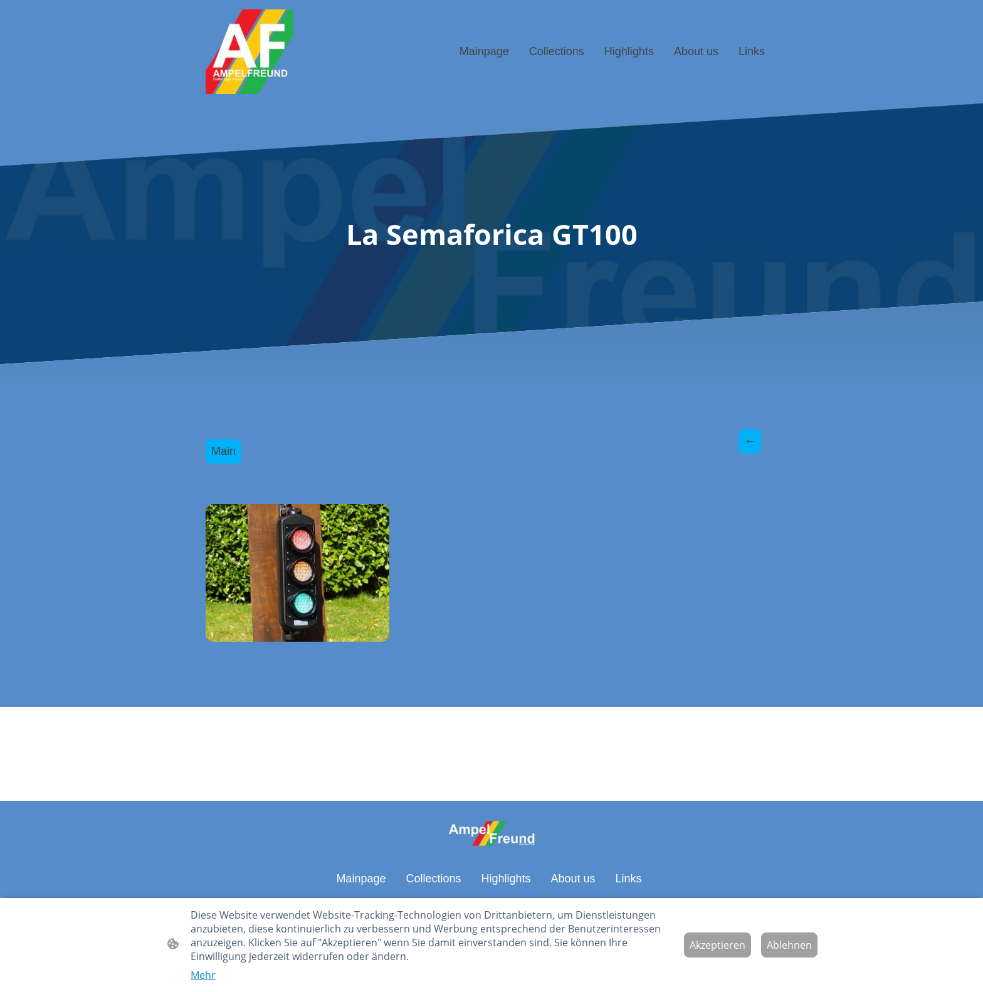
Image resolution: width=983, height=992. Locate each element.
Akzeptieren (717, 945)
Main (223, 451)
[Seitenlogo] (249, 51)
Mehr (203, 975)
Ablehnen (789, 945)
